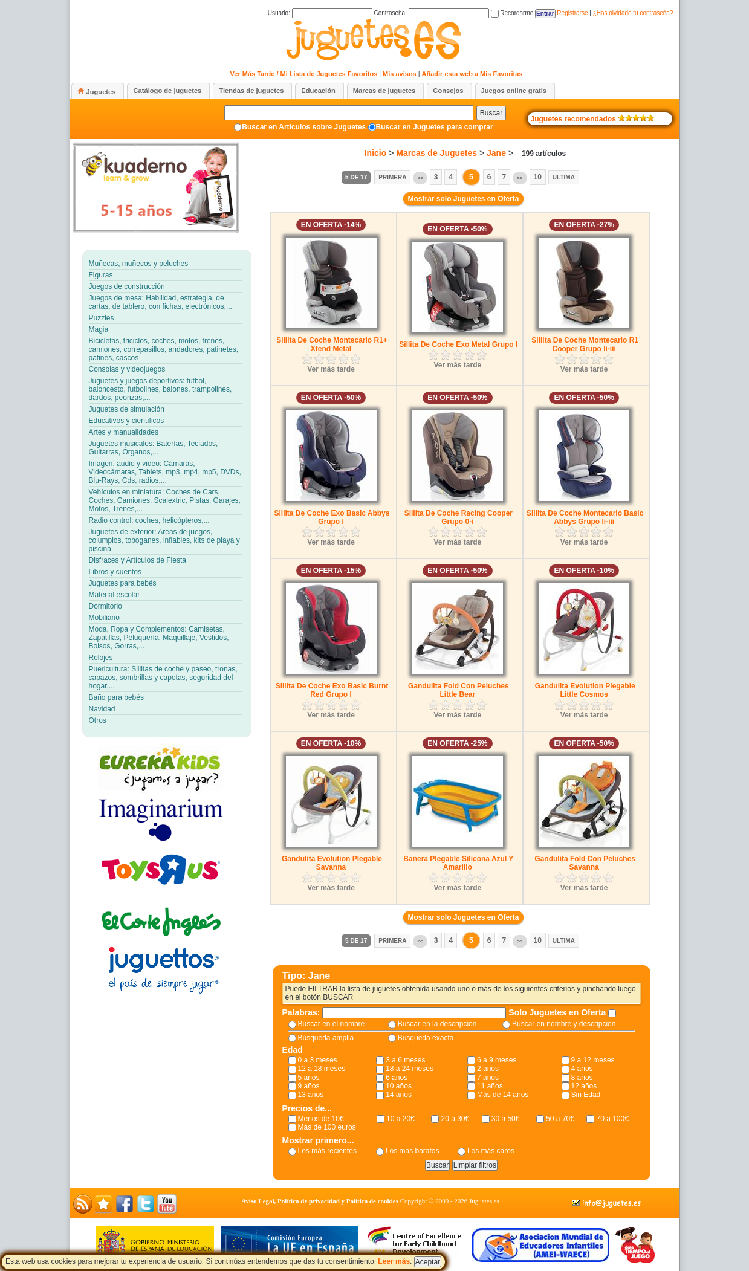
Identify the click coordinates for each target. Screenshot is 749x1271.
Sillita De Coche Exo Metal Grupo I (458, 344)
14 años (399, 1094)
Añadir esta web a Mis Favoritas (472, 73)
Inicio (376, 153)
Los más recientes (327, 1150)
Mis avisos (400, 73)
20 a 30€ (455, 1118)
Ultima (564, 177)
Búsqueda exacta (426, 1037)
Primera (392, 177)
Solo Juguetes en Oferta (558, 1012)
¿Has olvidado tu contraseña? (633, 13)
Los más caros (490, 1150)
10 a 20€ (400, 1118)
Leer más (394, 1261)
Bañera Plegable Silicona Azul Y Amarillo (458, 863)
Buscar (491, 113)
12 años (584, 1086)
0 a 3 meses (317, 1060)
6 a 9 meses (496, 1060)
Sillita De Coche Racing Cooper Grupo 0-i (458, 517)
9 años (309, 1086)
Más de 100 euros (327, 1127)
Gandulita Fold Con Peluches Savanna (584, 863)
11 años (490, 1086)
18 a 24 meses (409, 1068)
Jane (496, 153)
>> (519, 178)
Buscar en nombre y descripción (563, 1024)
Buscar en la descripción (437, 1024)
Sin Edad (586, 1094)
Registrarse (572, 13)
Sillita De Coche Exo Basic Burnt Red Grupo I (332, 690)
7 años (488, 1077)
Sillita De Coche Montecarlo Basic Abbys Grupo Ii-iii (585, 517)
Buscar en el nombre (331, 1024)
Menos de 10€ (321, 1118)
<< (420, 178)
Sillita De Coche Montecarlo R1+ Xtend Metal (331, 344)
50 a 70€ (560, 1118)
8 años (582, 1077)
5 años (309, 1077)
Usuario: (320, 13)
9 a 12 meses (593, 1060)
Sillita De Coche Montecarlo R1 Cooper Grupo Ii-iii (584, 344)
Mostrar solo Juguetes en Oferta (463, 199)
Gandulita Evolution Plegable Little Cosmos (585, 690)
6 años (396, 1077)
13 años (311, 1094)
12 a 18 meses (322, 1068)
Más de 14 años (502, 1094)
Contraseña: (431, 13)
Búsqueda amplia (326, 1037)
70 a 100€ (612, 1118)
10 (538, 177)
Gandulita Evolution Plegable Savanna (332, 863)
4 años (582, 1068)
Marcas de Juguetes (436, 153)
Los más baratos (412, 1150)
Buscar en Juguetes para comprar (434, 127)
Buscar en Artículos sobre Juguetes (304, 127)
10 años (399, 1086)
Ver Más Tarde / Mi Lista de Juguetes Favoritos (304, 73)
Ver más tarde (331, 369)
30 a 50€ (505, 1118)
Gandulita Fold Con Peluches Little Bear (458, 690)
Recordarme (512, 13)
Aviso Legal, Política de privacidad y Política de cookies (319, 1201)
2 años (488, 1068)
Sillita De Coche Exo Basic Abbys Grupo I (332, 517)
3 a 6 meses (405, 1060)
